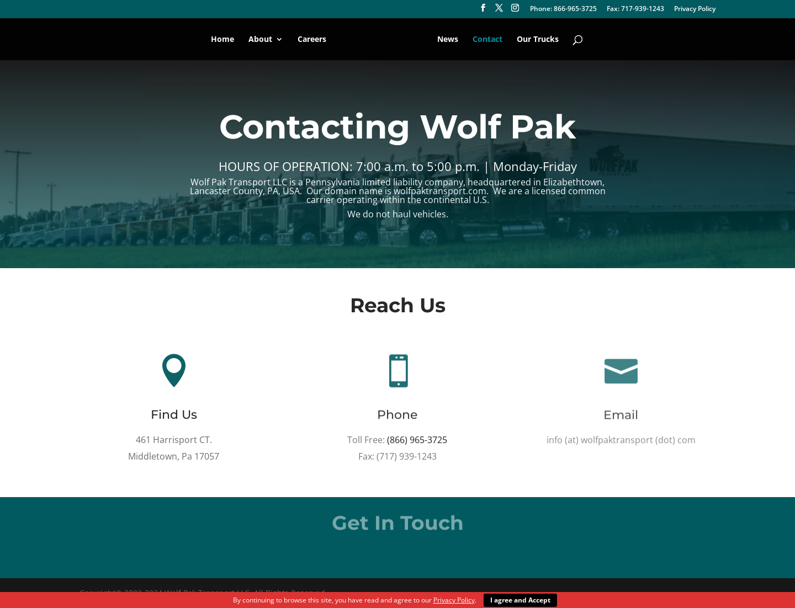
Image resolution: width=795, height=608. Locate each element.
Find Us (174, 415)
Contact (487, 39)
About (260, 39)
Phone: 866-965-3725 (563, 9)
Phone (398, 416)
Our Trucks (538, 39)
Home (222, 39)
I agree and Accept (520, 600)
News (447, 39)
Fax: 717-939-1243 (635, 9)
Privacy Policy (695, 9)
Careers (312, 39)
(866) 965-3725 (418, 440)
